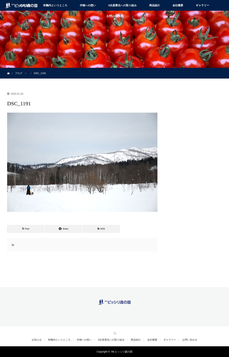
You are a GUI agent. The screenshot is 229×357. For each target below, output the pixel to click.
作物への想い (88, 5)
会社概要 (177, 5)
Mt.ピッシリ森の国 (121, 351)
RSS (114, 332)
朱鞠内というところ (55, 5)
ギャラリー (202, 5)
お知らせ (37, 339)
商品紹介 (154, 5)
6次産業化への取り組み (122, 5)
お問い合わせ (114, 15)
